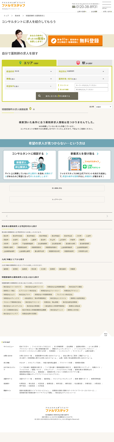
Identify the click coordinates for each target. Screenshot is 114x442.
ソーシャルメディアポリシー (84, 349)
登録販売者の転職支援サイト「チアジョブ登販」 (36, 392)
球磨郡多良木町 (54, 251)
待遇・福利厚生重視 (50, 362)
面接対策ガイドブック (81, 367)
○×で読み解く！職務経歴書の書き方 (58, 367)
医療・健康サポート (81, 379)
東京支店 (59, 383)
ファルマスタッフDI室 (64, 369)
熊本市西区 (43, 236)
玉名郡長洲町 (56, 243)
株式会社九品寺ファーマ (34, 287)
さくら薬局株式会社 (11, 310)
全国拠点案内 (80, 346)
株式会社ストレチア (11, 313)
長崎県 (24, 269)
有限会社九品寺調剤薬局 (56, 287)
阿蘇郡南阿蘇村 (51, 247)
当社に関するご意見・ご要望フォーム (76, 355)
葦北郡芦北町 (39, 251)
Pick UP (22, 362)
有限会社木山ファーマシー (50, 290)
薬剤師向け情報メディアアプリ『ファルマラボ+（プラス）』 (39, 374)
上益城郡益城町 (9, 251)
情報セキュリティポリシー (61, 349)
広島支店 (32, 386)
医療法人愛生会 (74, 306)
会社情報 (70, 346)
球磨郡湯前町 (69, 251)
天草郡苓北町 (83, 251)
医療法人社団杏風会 (78, 298)
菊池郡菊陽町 (84, 243)
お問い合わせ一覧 (25, 355)
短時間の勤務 (80, 362)
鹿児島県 (62, 269)
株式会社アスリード (32, 302)
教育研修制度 (96, 379)
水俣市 (15, 240)
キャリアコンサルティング (62, 379)
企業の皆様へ (82, 11)
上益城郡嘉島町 (82, 247)
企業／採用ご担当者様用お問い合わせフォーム (75, 358)
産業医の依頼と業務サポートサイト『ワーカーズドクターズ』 (73, 390)
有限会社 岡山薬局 (51, 302)
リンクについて (64, 351)
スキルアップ (48, 369)
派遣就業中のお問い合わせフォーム (47, 355)
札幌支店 (22, 383)
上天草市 (62, 240)
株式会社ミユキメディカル (13, 306)
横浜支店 (68, 383)
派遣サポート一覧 (25, 379)
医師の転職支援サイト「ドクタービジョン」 (34, 390)
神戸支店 (22, 386)
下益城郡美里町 (27, 243)
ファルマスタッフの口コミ (41, 346)
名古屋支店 (78, 383)
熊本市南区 (56, 236)
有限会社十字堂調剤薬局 (43, 294)
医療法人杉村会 (73, 310)
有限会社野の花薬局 (29, 313)
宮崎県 (52, 269)
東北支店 (32, 383)
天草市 (6, 243)
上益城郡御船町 (66, 247)
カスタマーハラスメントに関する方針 (32, 351)
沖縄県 (72, 269)
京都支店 (88, 383)
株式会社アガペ (24, 294)
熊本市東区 (31, 236)
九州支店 (41, 386)
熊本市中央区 (17, 236)
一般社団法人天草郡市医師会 (54, 306)
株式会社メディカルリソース (65, 392)
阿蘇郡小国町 (8, 247)
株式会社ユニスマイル (58, 298)
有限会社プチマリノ (71, 290)
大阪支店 (97, 383)
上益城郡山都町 (24, 251)
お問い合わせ (107, 11)
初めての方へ (24, 346)
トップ (6, 15)
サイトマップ (77, 351)
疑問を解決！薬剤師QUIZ (83, 369)
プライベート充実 (66, 362)
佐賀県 (15, 269)
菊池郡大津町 (70, 243)
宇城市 (72, 240)
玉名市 (24, 240)
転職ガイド (96, 367)
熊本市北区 (68, 236)
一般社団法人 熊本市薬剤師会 (35, 298)
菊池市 (43, 240)
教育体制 (38, 379)
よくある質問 (93, 346)
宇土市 (52, 240)
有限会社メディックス (11, 298)
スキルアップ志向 (34, 362)
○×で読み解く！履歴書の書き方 (30, 367)
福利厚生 (47, 379)
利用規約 (52, 351)
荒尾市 (6, 240)
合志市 (15, 243)
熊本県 (17, 15)
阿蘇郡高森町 (22, 247)
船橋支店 (50, 383)
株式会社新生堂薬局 (70, 302)
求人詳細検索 (58, 346)
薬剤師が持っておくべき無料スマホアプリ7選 (63, 372)
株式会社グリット (56, 310)
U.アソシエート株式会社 (27, 290)
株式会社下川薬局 (75, 287)
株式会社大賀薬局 (33, 306)
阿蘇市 (82, 240)
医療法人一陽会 (9, 290)
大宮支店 (41, 383)
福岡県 (6, 269)
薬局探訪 (41, 372)
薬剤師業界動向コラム (27, 372)
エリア (29, 63)
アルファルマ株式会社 (64, 294)
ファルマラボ (24, 369)
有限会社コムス (9, 294)
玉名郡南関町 (42, 243)
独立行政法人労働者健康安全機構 (34, 310)
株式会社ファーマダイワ (12, 287)
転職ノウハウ (36, 369)
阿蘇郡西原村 (36, 247)
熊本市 (6, 236)
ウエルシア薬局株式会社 (12, 302)
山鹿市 (34, 240)
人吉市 (88, 236)
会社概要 (94, 11)
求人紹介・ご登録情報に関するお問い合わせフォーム (37, 358)
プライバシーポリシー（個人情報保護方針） (34, 349)
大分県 (43, 269)
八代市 (79, 236)
